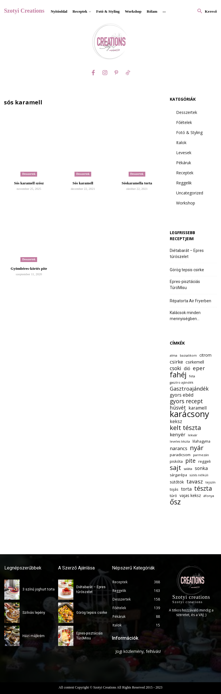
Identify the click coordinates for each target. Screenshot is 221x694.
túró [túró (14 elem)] (173, 495)
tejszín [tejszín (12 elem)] (210, 482)
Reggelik (184, 183)
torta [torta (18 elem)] (186, 489)
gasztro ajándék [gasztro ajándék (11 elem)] (181, 383)
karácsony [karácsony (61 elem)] (189, 414)
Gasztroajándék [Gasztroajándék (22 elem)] (189, 389)
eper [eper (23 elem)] (199, 368)
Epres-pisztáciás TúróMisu (185, 284)
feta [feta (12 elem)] (192, 376)
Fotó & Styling (189, 132)
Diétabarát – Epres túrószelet (187, 253)
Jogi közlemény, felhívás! (138, 651)
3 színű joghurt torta (38, 589)
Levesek (183, 152)
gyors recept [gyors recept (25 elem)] (186, 401)
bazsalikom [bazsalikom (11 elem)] (188, 355)
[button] (206, 11)
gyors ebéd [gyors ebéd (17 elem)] (181, 395)
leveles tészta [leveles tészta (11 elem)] (180, 441)
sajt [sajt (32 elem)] (175, 467)
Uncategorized (189, 193)
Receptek (184, 172)
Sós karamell (83, 183)
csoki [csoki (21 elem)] (175, 368)
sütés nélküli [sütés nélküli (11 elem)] (199, 475)
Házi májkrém (33, 636)
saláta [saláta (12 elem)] (188, 469)
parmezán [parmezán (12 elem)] (201, 455)
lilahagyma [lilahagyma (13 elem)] (201, 441)
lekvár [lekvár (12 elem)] (192, 435)
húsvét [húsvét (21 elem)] (178, 408)
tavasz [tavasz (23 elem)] (194, 481)
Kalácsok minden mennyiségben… (185, 315)
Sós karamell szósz (29, 183)
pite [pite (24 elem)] (190, 461)
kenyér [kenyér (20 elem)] (177, 434)
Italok (181, 142)
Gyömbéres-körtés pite (29, 268)
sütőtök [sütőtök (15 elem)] (177, 482)
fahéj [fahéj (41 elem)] (178, 375)
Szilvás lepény (33, 613)
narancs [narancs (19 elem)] (178, 448)
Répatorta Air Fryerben (190, 301)
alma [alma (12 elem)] (173, 355)
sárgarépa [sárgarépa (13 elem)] (178, 475)
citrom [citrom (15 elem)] (205, 355)
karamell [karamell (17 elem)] (197, 408)
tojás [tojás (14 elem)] (174, 489)
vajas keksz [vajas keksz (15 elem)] (190, 495)
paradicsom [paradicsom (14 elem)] (180, 454)
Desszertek (28, 173)
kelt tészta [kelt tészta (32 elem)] (185, 428)
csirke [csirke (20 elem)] (176, 362)
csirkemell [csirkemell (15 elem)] (195, 362)
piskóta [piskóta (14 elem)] (176, 461)
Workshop (185, 203)
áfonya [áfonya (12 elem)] (208, 496)
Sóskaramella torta (137, 183)
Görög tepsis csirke (187, 269)
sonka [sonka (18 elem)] (201, 468)
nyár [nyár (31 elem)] (196, 448)
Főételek (184, 122)
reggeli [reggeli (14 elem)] (204, 461)
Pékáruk (183, 162)
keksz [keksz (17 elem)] (176, 421)
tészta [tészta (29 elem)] (203, 488)
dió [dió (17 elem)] (187, 369)
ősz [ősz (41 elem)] (175, 502)
